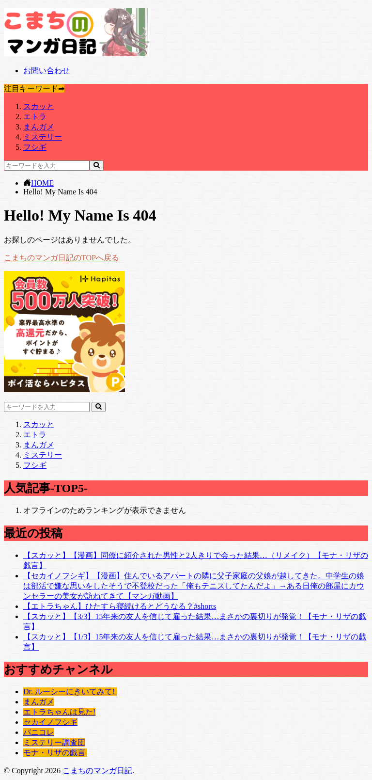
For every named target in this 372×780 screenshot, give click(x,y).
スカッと (38, 106)
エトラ (34, 116)
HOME (42, 183)
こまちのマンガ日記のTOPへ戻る (61, 258)
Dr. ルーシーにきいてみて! (70, 691)
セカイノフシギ (50, 722)
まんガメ (38, 127)
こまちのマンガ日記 (97, 770)
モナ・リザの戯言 (55, 752)
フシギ (34, 147)
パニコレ (38, 732)
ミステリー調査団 (54, 742)
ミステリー (42, 137)
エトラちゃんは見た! (59, 712)
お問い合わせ (46, 70)
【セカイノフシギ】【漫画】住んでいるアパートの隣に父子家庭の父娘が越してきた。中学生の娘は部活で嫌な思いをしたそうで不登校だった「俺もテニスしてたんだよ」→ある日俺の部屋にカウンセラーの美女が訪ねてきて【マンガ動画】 (193, 586)
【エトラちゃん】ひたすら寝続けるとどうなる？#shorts (119, 606)
